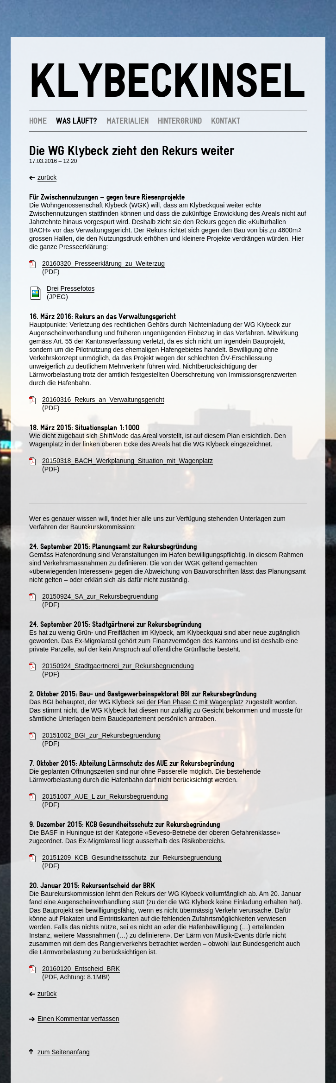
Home (38, 120)
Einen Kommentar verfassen (78, 1018)
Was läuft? (76, 120)
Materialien (127, 120)
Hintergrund (180, 120)
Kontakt (225, 120)
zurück (46, 177)
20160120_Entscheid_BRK (81, 968)
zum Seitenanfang (63, 1052)
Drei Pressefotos (70, 288)
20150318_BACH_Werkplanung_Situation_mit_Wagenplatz (127, 460)
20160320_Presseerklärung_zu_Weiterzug (103, 263)
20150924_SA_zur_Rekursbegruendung (100, 596)
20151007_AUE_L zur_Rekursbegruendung (105, 796)
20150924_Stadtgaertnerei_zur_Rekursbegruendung (118, 666)
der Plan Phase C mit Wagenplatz (195, 702)
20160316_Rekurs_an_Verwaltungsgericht (103, 399)
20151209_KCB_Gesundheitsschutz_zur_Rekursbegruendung (132, 857)
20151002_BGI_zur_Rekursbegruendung (101, 735)
